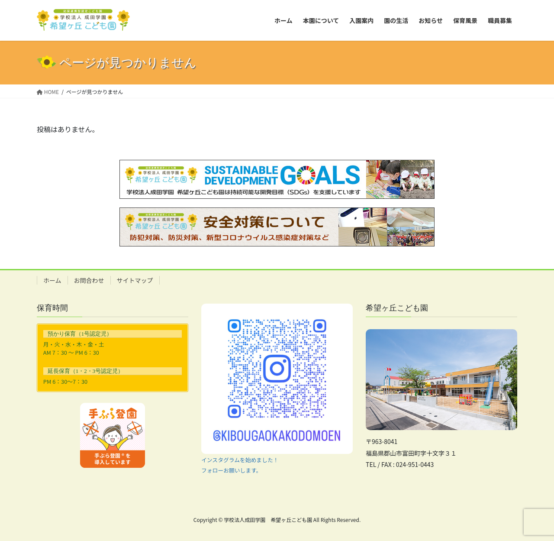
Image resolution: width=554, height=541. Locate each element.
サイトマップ (135, 280)
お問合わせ (89, 280)
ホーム (52, 280)
